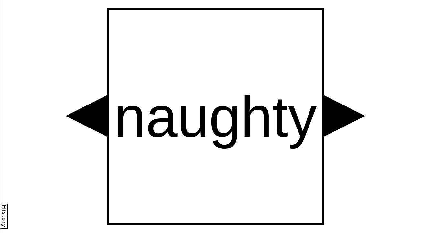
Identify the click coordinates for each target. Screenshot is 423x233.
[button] (86, 116)
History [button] (4, 216)
